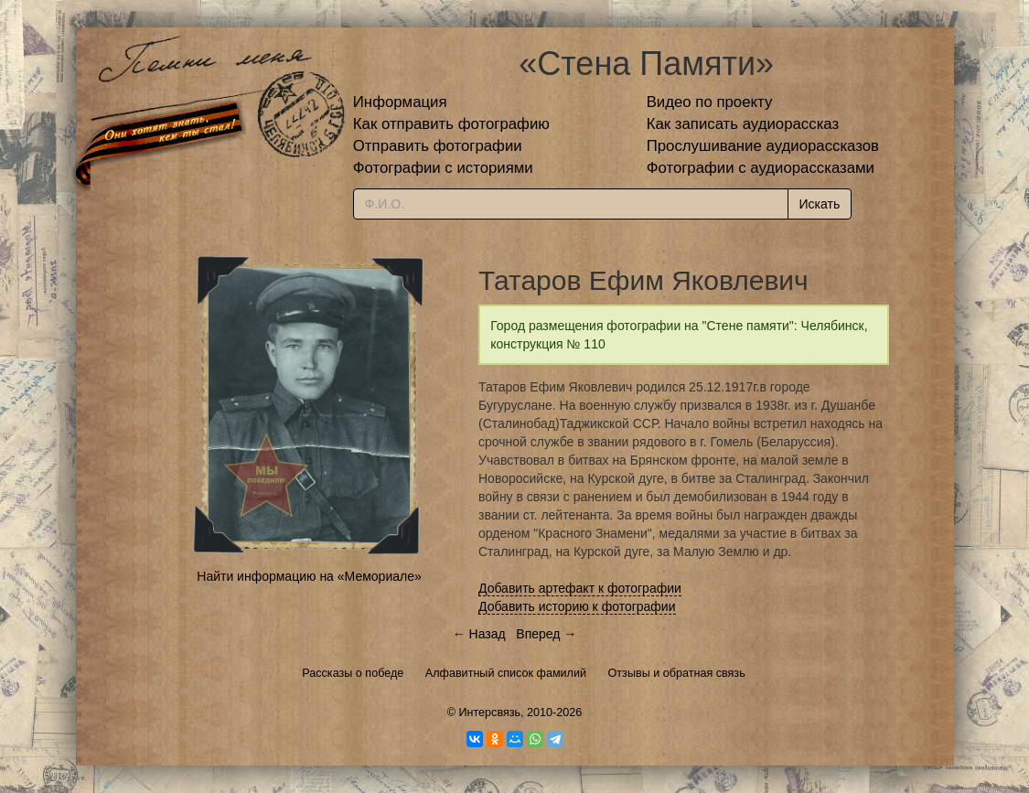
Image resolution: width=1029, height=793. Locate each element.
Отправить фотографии (437, 146)
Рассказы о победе (352, 673)
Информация (400, 102)
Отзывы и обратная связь (676, 673)
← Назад (479, 634)
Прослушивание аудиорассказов (763, 146)
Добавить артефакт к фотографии (579, 588)
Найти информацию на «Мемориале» (309, 576)
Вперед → (546, 634)
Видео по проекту (710, 102)
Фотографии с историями (443, 168)
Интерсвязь (489, 712)
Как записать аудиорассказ (743, 124)
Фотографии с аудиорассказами (760, 168)
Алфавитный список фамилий (505, 673)
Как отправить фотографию (451, 124)
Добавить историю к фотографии (577, 606)
